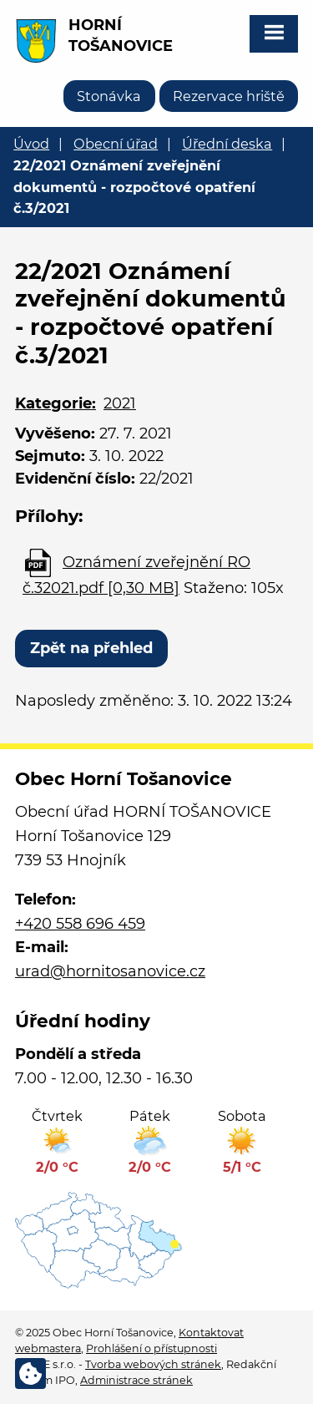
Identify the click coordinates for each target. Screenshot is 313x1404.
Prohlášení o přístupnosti (151, 1348)
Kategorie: (55, 403)
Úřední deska (227, 143)
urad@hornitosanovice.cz (110, 971)
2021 (119, 403)
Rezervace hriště (229, 96)
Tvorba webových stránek (153, 1364)
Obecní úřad (115, 143)
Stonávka (109, 96)
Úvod (31, 143)
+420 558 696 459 (80, 924)
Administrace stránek (136, 1380)
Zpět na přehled (91, 648)
